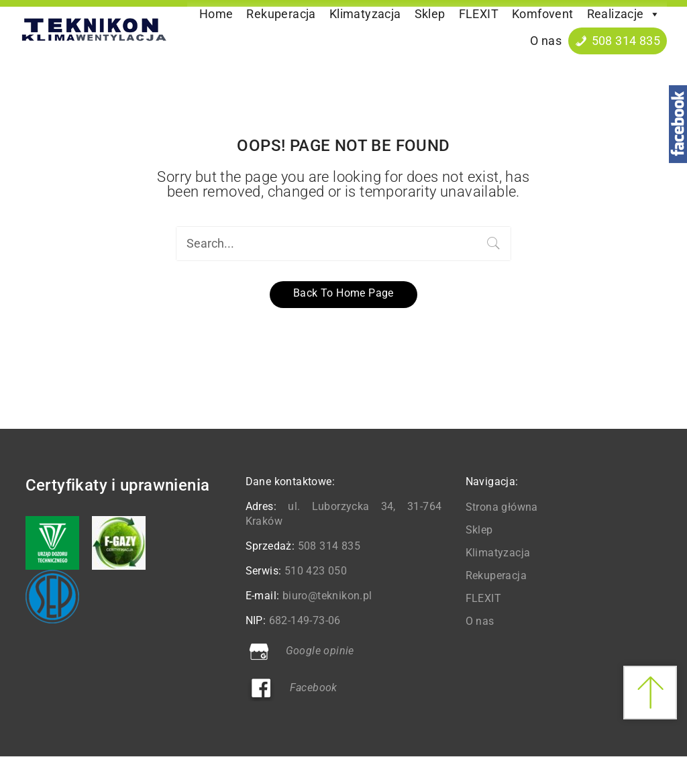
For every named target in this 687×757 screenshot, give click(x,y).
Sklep (430, 14)
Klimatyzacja (365, 14)
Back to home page (343, 293)
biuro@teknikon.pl (327, 595)
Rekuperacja (280, 14)
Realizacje (623, 14)
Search (494, 243)
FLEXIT (478, 14)
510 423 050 (315, 570)
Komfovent (543, 14)
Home (216, 14)
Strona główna (502, 507)
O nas (546, 41)
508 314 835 (626, 41)
